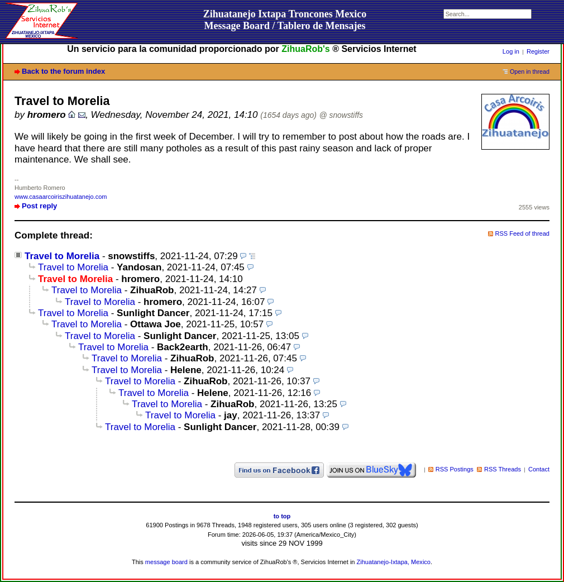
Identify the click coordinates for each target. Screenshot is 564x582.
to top (282, 516)
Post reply (39, 206)
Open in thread (529, 71)
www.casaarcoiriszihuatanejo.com (61, 196)
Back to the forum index (63, 71)
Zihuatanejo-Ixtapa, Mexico (394, 562)
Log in (511, 51)
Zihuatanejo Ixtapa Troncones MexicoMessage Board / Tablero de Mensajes (285, 19)
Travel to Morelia (62, 256)
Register (538, 51)
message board (166, 562)
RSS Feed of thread (522, 233)
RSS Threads (502, 469)
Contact (538, 469)
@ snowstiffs (341, 115)
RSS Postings (455, 469)
